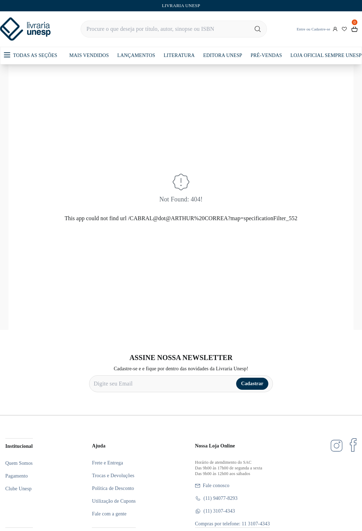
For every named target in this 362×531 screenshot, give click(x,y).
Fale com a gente (109, 513)
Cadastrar (252, 383)
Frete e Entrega (107, 463)
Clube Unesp (18, 488)
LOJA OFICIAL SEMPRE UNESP (326, 55)
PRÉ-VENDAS (266, 55)
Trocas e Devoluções (113, 475)
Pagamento (16, 476)
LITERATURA (179, 55)
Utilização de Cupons (114, 501)
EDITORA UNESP (222, 55)
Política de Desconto (113, 488)
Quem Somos (19, 463)
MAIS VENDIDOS (89, 55)
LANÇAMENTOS (136, 55)
